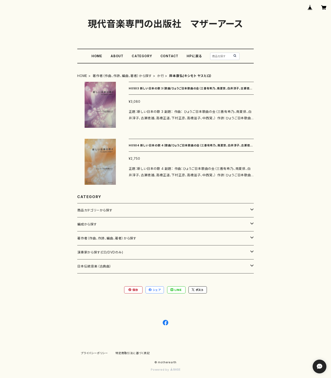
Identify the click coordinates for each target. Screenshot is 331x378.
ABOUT (117, 56)
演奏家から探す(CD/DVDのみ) (100, 252)
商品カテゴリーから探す (95, 210)
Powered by (165, 369)
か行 (160, 76)
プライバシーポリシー (94, 353)
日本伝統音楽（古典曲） (94, 266)
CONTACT (169, 56)
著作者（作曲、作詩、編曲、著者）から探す (122, 76)
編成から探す (87, 224)
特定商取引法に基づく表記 (132, 353)
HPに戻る (194, 56)
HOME (96, 56)
